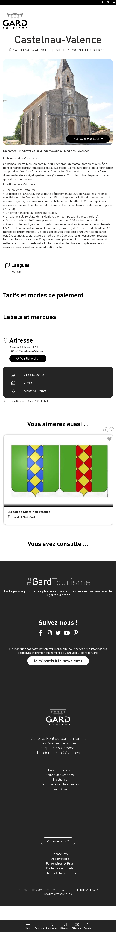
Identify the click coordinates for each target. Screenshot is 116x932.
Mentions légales (87, 890)
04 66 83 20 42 (34, 375)
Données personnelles (58, 894)
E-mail (28, 383)
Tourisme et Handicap (30, 890)
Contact (51, 890)
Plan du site (67, 890)
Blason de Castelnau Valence (29, 511)
